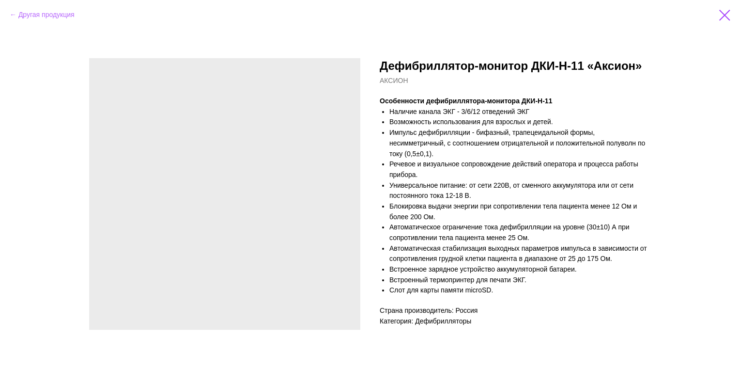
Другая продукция (46, 14)
